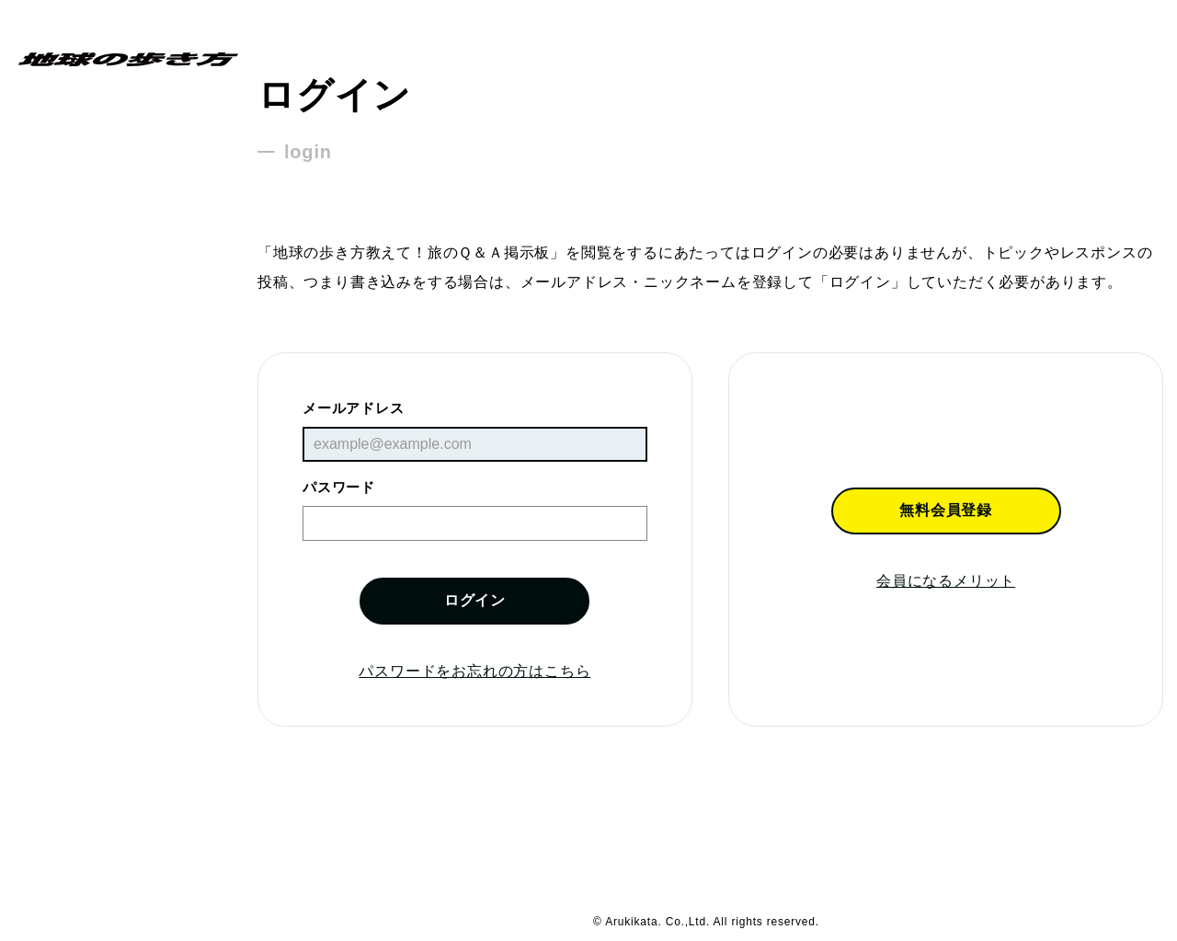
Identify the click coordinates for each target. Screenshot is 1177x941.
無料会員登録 (945, 510)
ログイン (475, 600)
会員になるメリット (945, 581)
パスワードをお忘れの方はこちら (474, 671)
